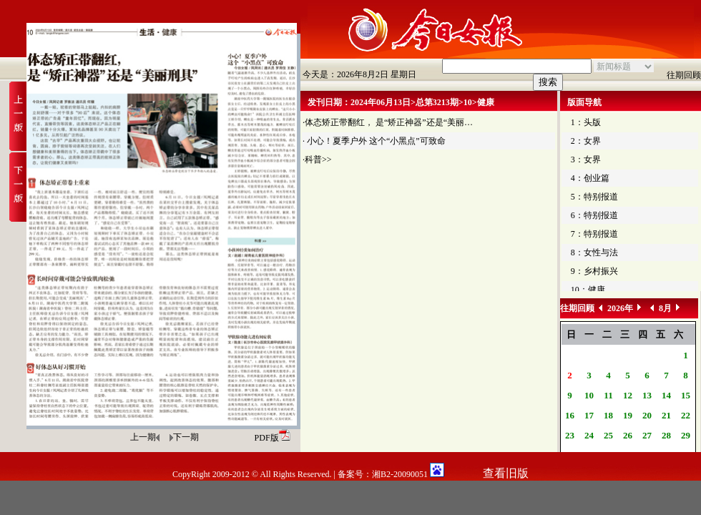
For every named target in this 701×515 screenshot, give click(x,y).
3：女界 (586, 159)
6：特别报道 (594, 215)
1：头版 (586, 122)
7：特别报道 (594, 234)
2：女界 (586, 141)
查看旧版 (506, 473)
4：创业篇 (590, 178)
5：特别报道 (594, 197)
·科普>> (317, 159)
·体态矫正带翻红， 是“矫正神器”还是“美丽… (388, 122)
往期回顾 (684, 75)
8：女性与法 (594, 252)
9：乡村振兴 (594, 271)
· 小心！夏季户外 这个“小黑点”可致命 (374, 141)
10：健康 (588, 290)
